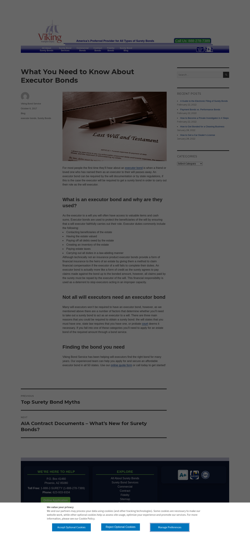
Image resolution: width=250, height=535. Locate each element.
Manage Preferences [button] (169, 527)
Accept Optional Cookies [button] (71, 527)
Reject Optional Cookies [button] (121, 526)
